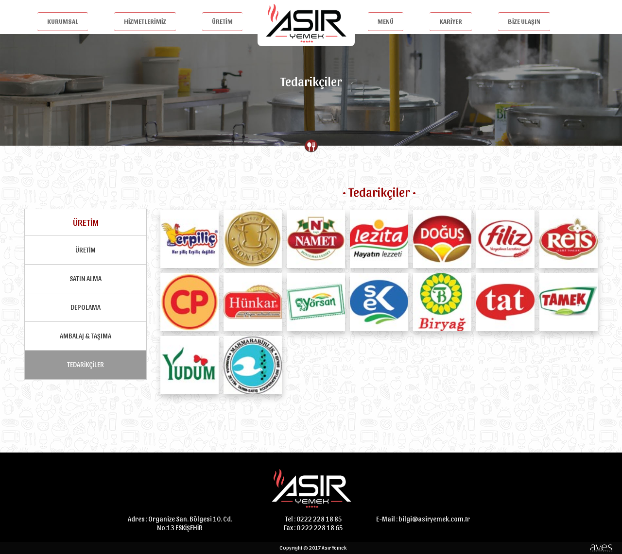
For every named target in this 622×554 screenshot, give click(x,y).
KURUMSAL (62, 21)
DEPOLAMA (85, 307)
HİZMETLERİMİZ (145, 21)
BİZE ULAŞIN (524, 21)
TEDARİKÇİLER (85, 364)
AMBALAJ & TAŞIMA (85, 336)
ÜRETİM (222, 21)
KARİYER (450, 21)
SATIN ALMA (85, 278)
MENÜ (386, 21)
